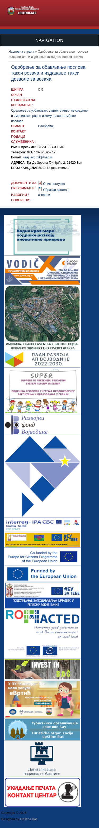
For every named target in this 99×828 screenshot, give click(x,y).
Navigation (49, 40)
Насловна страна (21, 51)
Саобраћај (46, 126)
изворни (44, 195)
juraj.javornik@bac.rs (38, 157)
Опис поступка (54, 184)
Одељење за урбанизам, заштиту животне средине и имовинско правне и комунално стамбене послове (49, 116)
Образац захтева (55, 190)
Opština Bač (28, 819)
